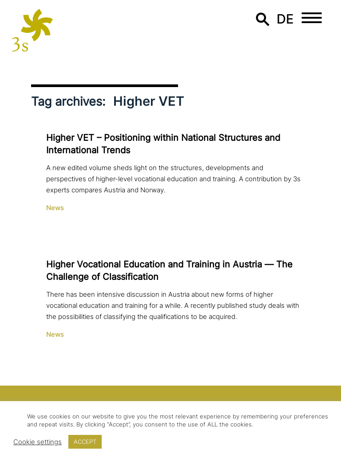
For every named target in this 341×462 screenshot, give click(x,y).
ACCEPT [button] (85, 441)
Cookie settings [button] (37, 442)
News (55, 208)
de (285, 19)
